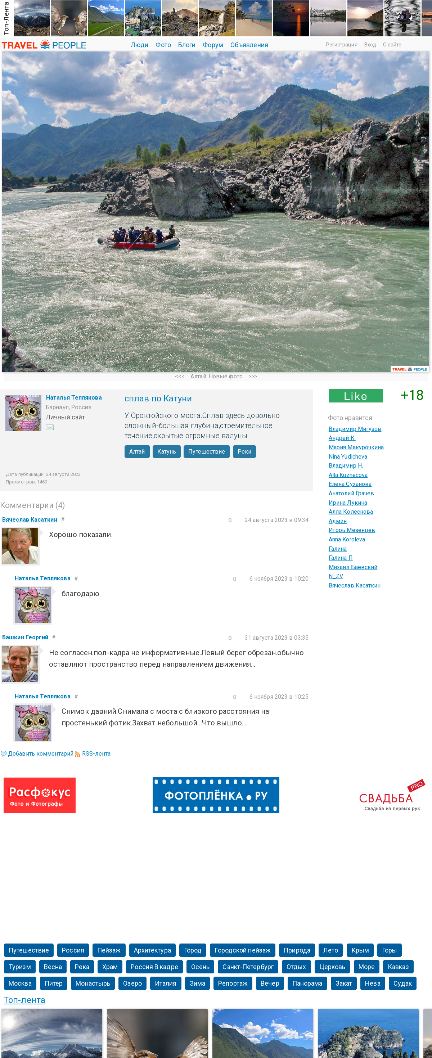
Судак (402, 983)
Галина (338, 548)
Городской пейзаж (243, 950)
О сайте (392, 45)
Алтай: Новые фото (216, 376)
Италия (166, 983)
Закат (344, 983)
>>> (252, 376)
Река (82, 967)
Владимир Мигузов (355, 429)
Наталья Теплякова (74, 397)
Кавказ (398, 967)
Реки (244, 451)
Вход (370, 45)
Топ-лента (24, 1000)
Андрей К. (342, 438)
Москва (20, 983)
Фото (163, 45)
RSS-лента (96, 753)
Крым (360, 950)
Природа (297, 950)
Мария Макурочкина (356, 447)
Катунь (166, 451)
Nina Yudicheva (348, 456)
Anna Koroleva (347, 539)
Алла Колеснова (351, 511)
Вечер (270, 983)
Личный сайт (65, 417)
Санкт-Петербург (248, 967)
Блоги (187, 45)
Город (193, 950)
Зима (197, 983)
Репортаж (233, 983)
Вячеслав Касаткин (355, 585)
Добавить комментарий (40, 753)
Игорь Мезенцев (352, 530)
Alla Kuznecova (348, 475)
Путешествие (206, 451)
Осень (200, 967)
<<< (180, 376)
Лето (330, 950)
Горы (389, 950)
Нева (372, 983)
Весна (53, 967)
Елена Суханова (350, 484)
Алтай (137, 451)
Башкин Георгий (25, 637)
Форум (213, 45)
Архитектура (152, 950)
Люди (139, 45)
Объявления (249, 45)
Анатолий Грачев (351, 493)
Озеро (132, 983)
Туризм (20, 967)
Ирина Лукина (348, 502)
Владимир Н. (346, 465)
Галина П (341, 557)
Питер (54, 983)
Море (367, 967)
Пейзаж (109, 950)
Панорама (307, 983)
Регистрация (341, 45)
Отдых (296, 967)
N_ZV (336, 576)
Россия (73, 950)
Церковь (332, 967)
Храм (110, 967)
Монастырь (93, 983)
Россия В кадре (154, 967)
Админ (338, 521)
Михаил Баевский (353, 567)
